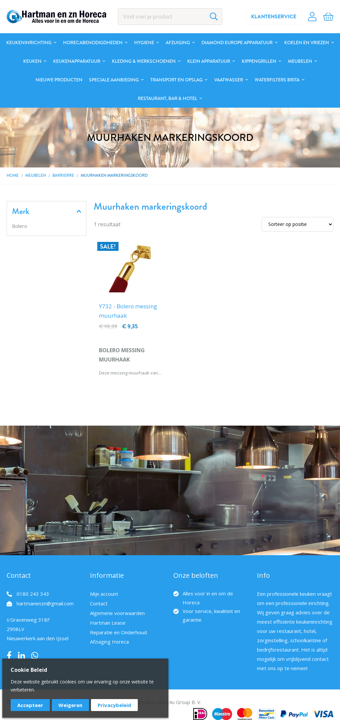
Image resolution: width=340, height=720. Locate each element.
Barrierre (63, 175)
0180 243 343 (33, 593)
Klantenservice (273, 17)
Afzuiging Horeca (109, 641)
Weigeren (70, 705)
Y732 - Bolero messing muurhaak (128, 310)
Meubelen (35, 175)
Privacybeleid (114, 705)
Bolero (19, 226)
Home (13, 175)
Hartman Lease (108, 622)
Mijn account (104, 593)
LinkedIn (21, 656)
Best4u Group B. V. (179, 702)
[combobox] (170, 16)
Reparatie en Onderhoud (118, 632)
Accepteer (30, 705)
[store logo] (56, 16)
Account (312, 16)
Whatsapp (34, 656)
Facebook (9, 656)
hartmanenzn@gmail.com (45, 603)
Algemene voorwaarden (117, 613)
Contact (99, 603)
